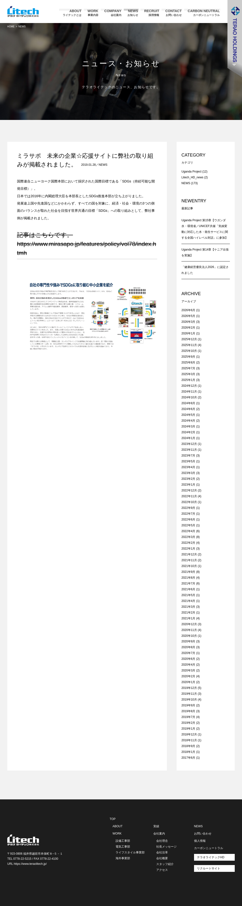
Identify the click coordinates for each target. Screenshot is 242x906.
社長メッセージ (166, 846)
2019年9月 (188, 705)
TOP (113, 819)
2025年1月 (188, 380)
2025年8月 (188, 362)
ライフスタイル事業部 (130, 852)
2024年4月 (188, 420)
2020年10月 (189, 636)
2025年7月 (188, 368)
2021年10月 (189, 566)
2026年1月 (188, 333)
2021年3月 (188, 606)
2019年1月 (188, 728)
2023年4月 (188, 467)
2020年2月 (188, 676)
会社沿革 (162, 852)
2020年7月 (188, 653)
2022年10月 (189, 502)
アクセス (162, 870)
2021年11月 (189, 560)
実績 (156, 826)
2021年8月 (188, 577)
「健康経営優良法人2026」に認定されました (205, 270)
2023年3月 (188, 473)
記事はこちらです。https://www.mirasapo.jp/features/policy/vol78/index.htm (86, 244)
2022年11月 (189, 496)
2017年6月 (188, 757)
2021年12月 (189, 554)
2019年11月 (189, 693)
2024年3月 (188, 426)
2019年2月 (188, 723)
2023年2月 (188, 479)
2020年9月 (188, 641)
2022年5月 (188, 525)
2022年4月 (188, 531)
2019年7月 (188, 717)
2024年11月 (189, 391)
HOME (11, 26)
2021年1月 (188, 618)
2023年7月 (188, 455)
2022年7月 (188, 513)
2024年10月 (189, 397)
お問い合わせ (202, 833)
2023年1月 (188, 484)
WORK (117, 833)
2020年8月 (188, 647)
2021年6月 (188, 589)
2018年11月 (189, 740)
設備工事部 (123, 841)
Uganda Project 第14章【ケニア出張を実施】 (205, 252)
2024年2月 (188, 432)
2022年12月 (189, 490)
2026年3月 (188, 321)
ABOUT (118, 826)
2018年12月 (189, 734)
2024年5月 (188, 415)
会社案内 (159, 833)
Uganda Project (191, 171)
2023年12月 (189, 444)
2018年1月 (188, 752)
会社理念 (162, 841)
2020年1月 (188, 682)
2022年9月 (188, 508)
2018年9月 (188, 746)
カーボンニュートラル (208, 848)
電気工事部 (123, 846)
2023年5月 (188, 461)
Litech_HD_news (192, 177)
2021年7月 (188, 583)
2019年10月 (189, 699)
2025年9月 (188, 356)
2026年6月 (188, 310)
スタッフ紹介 (165, 864)
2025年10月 (189, 351)
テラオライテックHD (210, 857)
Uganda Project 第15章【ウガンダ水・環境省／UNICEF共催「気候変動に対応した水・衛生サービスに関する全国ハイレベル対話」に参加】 (204, 229)
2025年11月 (189, 345)
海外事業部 (123, 858)
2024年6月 (188, 409)
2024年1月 (188, 438)
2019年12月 (189, 688)
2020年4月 (188, 664)
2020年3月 (188, 670)
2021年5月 (188, 595)
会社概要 (162, 858)
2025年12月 (189, 339)
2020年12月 (189, 624)
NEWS (103, 164)
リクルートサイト (208, 868)
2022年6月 (188, 519)
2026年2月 (188, 327)
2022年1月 (188, 548)
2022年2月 (188, 542)
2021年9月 (188, 572)
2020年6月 (188, 659)
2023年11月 (189, 449)
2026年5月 (188, 316)
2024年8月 (188, 403)
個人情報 (200, 841)
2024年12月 (189, 385)
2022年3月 (188, 537)
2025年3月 (188, 374)
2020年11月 (189, 630)
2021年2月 (188, 612)
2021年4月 (188, 601)
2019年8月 (188, 711)
